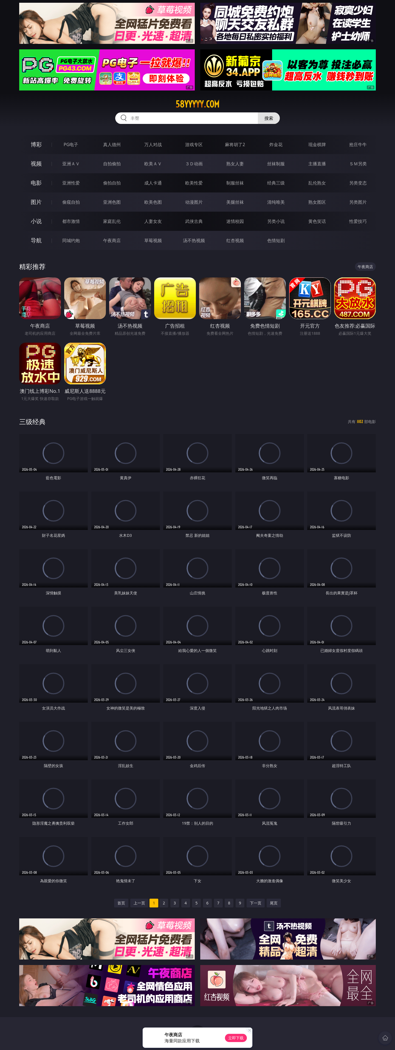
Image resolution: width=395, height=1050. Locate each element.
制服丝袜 (235, 183)
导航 (36, 240)
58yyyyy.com (197, 104)
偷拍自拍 (112, 183)
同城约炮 (71, 240)
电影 (36, 182)
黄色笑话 (317, 221)
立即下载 (236, 1037)
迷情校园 (235, 221)
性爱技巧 (358, 221)
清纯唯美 (276, 202)
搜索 (268, 118)
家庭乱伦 (112, 221)
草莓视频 (153, 240)
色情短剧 (276, 240)
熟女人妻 (235, 164)
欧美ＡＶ (153, 164)
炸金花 (276, 144)
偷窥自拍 (71, 202)
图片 (36, 202)
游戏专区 (194, 144)
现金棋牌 (317, 144)
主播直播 (317, 164)
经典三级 (276, 183)
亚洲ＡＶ (71, 164)
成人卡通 (153, 183)
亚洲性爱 (71, 183)
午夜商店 (112, 240)
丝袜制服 (276, 164)
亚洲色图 (112, 202)
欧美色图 (153, 202)
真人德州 (112, 144)
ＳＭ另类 (358, 164)
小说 (36, 221)
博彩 (36, 144)
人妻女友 (153, 221)
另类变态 (358, 183)
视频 (36, 163)
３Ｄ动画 (194, 164)
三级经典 (32, 421)
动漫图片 (194, 202)
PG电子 (71, 144)
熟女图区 (317, 202)
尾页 (274, 903)
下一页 (255, 903)
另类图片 (358, 202)
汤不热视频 (194, 240)
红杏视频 (235, 240)
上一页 (139, 903)
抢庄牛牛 (358, 144)
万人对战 (153, 144)
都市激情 (71, 221)
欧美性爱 (194, 183)
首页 (121, 903)
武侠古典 (194, 221)
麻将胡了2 (235, 144)
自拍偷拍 (112, 164)
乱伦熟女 (317, 183)
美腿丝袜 (235, 202)
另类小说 (276, 221)
